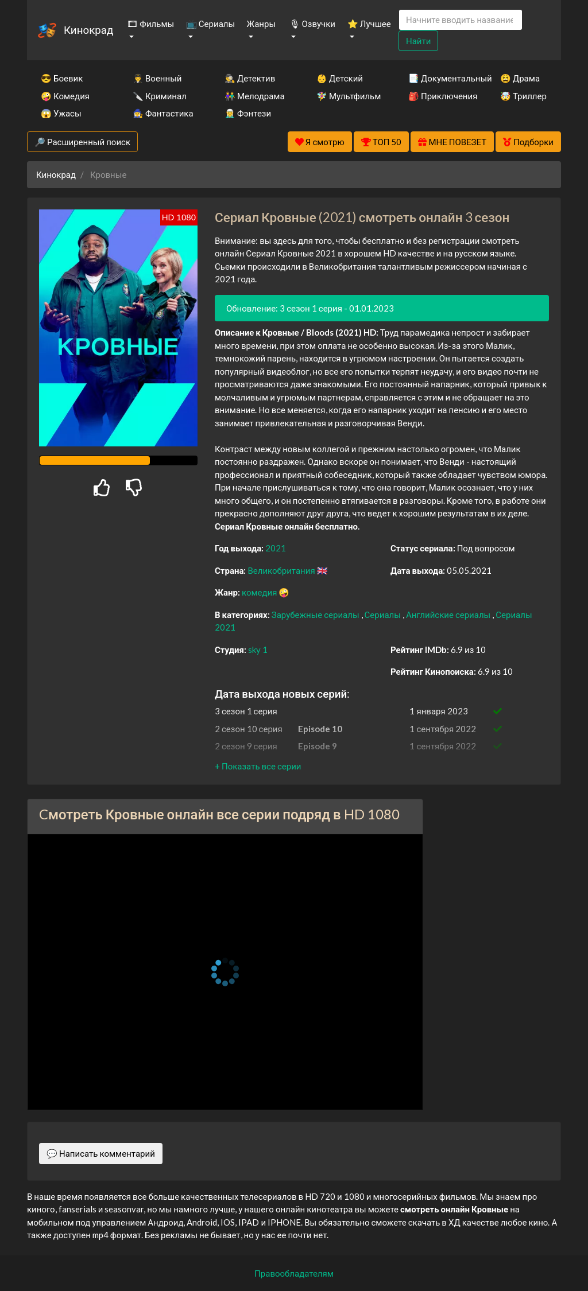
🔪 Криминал (160, 96)
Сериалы (384, 614)
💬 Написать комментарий (101, 1153)
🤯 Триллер (523, 96)
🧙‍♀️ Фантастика (163, 113)
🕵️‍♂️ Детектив (250, 78)
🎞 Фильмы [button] (150, 23)
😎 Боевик (62, 78)
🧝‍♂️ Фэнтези (248, 113)
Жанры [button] (261, 23)
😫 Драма (520, 78)
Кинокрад (88, 29)
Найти (418, 41)
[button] (258, 766)
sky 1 (258, 649)
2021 (275, 548)
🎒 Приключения (438, 96)
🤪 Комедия (65, 96)
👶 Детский (339, 78)
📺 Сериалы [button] (210, 23)
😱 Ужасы (61, 113)
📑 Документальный (438, 78)
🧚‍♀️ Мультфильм (346, 96)
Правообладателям (294, 1273)
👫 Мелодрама (255, 96)
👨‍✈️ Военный (157, 78)
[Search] (461, 19)
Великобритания (281, 570)
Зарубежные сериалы (316, 614)
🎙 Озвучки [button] (312, 23)
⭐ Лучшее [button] (369, 23)
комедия (260, 592)
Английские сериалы (449, 614)
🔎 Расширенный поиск (82, 142)
